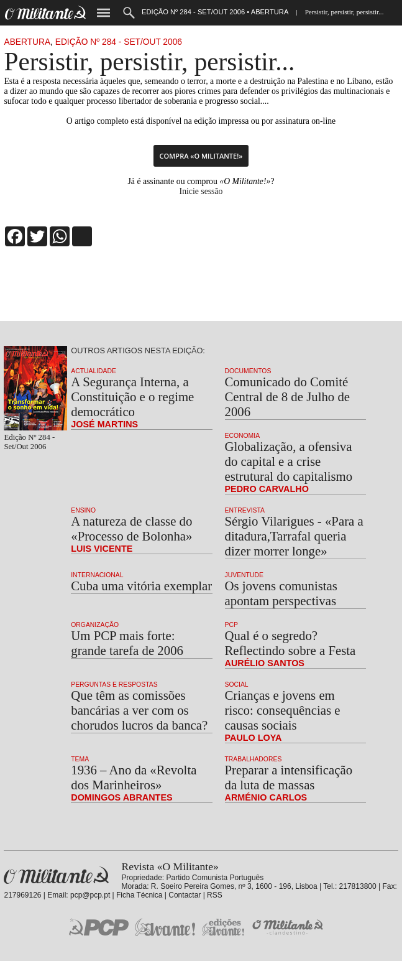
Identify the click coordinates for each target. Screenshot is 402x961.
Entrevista (245, 510)
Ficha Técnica (139, 895)
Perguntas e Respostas (114, 684)
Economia (242, 435)
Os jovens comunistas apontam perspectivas (281, 593)
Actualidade (93, 371)
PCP (231, 624)
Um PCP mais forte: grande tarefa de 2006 (127, 642)
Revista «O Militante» (56, 875)
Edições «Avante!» (223, 927)
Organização (95, 624)
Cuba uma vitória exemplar (141, 585)
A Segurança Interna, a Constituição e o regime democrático (132, 396)
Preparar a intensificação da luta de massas (289, 777)
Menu (103, 12)
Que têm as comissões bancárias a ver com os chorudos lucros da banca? (139, 710)
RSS (214, 895)
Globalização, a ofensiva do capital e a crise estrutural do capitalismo (289, 461)
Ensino (83, 510)
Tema (80, 759)
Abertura (27, 42)
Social (237, 684)
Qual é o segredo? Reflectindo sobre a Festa (290, 642)
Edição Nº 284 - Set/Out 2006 (118, 42)
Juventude (244, 575)
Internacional (97, 575)
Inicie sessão (201, 191)
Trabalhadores (253, 759)
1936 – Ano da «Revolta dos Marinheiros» (133, 777)
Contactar (184, 895)
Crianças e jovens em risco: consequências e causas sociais (282, 710)
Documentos (248, 371)
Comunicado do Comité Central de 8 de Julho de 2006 (287, 396)
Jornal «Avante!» (165, 927)
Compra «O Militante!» (201, 155)
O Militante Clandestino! (289, 927)
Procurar (129, 12)
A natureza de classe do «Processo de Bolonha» (131, 528)
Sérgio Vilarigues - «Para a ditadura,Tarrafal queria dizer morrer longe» (294, 536)
